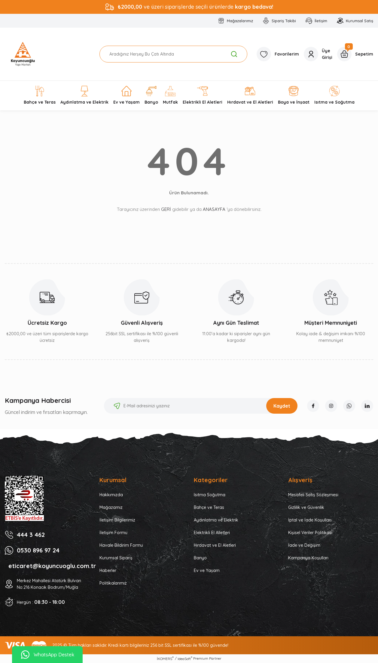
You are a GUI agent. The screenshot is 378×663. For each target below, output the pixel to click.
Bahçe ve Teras (209, 507)
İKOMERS (165, 658)
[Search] (173, 54)
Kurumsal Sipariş (116, 558)
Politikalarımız (113, 583)
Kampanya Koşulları (308, 558)
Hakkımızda (111, 494)
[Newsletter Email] (200, 406)
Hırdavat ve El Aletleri (215, 545)
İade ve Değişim (304, 545)
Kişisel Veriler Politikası (310, 532)
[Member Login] (318, 54)
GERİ (166, 209)
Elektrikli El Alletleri (212, 532)
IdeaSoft (185, 658)
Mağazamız (111, 507)
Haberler (107, 570)
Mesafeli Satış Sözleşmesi (313, 494)
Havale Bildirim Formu (121, 545)
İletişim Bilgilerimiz (117, 520)
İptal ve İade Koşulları (309, 520)
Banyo (200, 558)
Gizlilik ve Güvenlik (306, 507)
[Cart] (355, 54)
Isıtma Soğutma (209, 494)
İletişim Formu (113, 532)
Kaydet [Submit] (281, 406)
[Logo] (23, 54)
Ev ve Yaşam (207, 570)
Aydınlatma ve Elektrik (216, 520)
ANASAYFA (214, 209)
